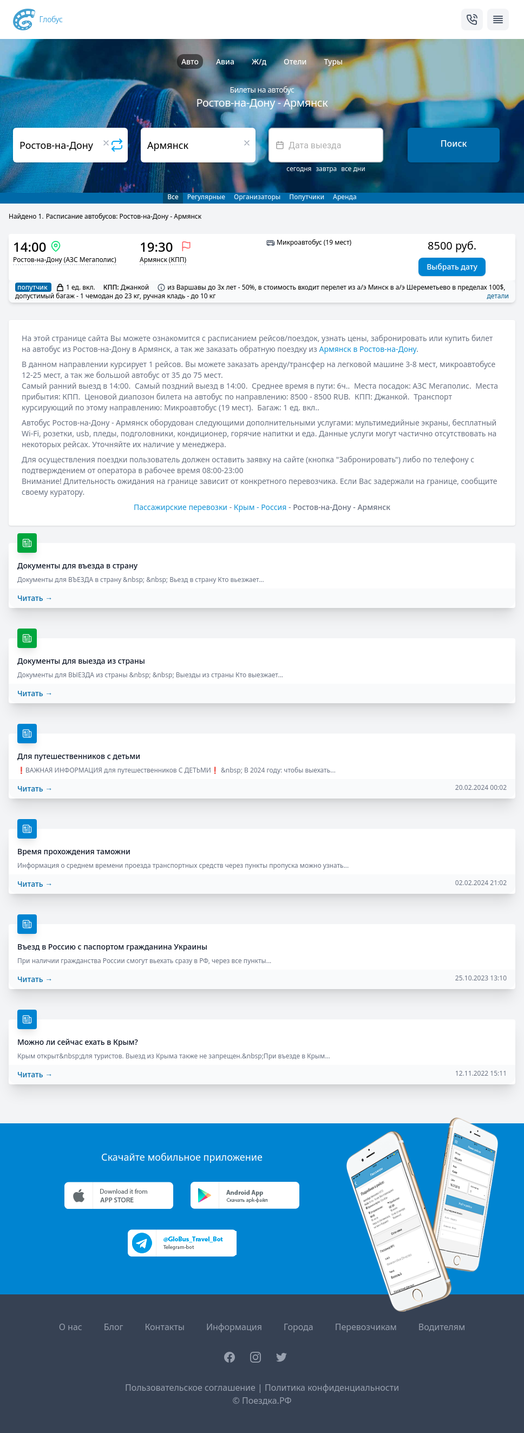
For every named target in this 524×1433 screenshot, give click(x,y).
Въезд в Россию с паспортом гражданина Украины (112, 946)
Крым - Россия (260, 507)
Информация (234, 1327)
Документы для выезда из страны (81, 661)
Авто (190, 61)
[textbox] (326, 145)
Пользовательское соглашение (190, 1387)
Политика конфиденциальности (332, 1387)
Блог (113, 1327)
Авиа (225, 61)
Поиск (454, 143)
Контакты (164, 1327)
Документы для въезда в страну (77, 565)
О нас (70, 1327)
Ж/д (259, 61)
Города (298, 1327)
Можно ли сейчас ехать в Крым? (77, 1042)
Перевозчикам (366, 1327)
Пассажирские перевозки (180, 507)
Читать (35, 598)
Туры (333, 61)
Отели (295, 61)
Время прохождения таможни (73, 851)
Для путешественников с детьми (78, 756)
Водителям (441, 1327)
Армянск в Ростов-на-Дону (368, 349)
